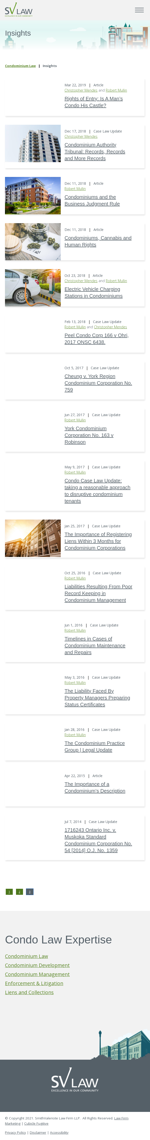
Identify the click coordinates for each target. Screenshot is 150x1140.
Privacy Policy (15, 1132)
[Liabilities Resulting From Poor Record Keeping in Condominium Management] (33, 585)
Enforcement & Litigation (34, 983)
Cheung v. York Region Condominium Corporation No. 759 (98, 383)
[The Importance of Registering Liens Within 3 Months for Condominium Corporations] (33, 538)
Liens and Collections (29, 992)
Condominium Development (37, 965)
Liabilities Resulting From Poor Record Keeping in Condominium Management (98, 593)
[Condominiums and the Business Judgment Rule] (33, 195)
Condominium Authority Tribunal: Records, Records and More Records (94, 151)
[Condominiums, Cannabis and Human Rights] (33, 242)
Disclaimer (38, 1132)
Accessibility (59, 1132)
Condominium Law (20, 66)
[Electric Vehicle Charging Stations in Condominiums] (33, 287)
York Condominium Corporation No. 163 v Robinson (89, 435)
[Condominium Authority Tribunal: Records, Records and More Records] (33, 143)
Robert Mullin (116, 90)
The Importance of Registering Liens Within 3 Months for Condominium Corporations (98, 541)
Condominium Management (37, 974)
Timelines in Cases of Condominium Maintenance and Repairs (94, 645)
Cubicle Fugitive (36, 1123)
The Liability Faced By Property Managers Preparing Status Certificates (97, 697)
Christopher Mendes (81, 90)
